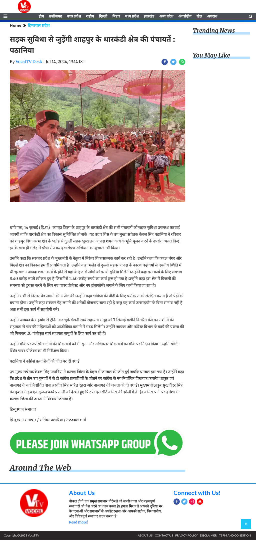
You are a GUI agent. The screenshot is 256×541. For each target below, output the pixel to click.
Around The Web (40, 469)
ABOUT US (145, 536)
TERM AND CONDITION (235, 536)
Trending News (214, 31)
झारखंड (149, 17)
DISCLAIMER (208, 536)
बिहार (116, 17)
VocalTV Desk (29, 62)
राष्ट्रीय (90, 17)
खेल (199, 17)
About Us (82, 493)
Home (16, 26)
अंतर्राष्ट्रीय (185, 17)
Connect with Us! (197, 493)
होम (41, 17)
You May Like (211, 56)
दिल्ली (103, 17)
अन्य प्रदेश (166, 17)
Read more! (78, 523)
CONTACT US (164, 536)
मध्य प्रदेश (132, 17)
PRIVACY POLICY (186, 536)
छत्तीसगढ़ (55, 17)
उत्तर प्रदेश (74, 17)
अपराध (212, 17)
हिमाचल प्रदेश (39, 26)
